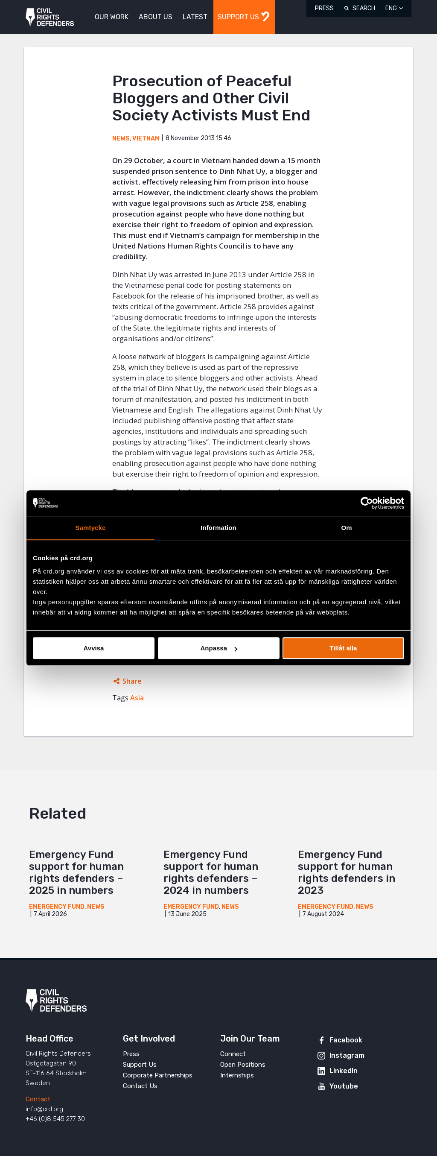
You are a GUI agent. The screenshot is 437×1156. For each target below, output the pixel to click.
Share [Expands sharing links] (132, 681)
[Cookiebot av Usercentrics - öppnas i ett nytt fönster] (366, 503)
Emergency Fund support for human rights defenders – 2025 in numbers (76, 872)
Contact (38, 1099)
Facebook (345, 1040)
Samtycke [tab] (91, 527)
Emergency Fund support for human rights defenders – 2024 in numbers (210, 872)
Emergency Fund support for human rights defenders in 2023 (346, 872)
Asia (137, 697)
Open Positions (242, 1064)
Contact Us (140, 1086)
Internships (237, 1075)
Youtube (343, 1086)
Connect (233, 1054)
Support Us (140, 1064)
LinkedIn (343, 1071)
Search (364, 8)
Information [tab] (218, 527)
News (121, 138)
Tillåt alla (343, 648)
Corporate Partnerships (157, 1075)
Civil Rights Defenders (50, 17)
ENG (391, 8)
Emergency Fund (56, 906)
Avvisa (94, 648)
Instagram (346, 1055)
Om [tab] (346, 527)
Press (324, 8)
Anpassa (218, 648)
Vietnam (146, 138)
